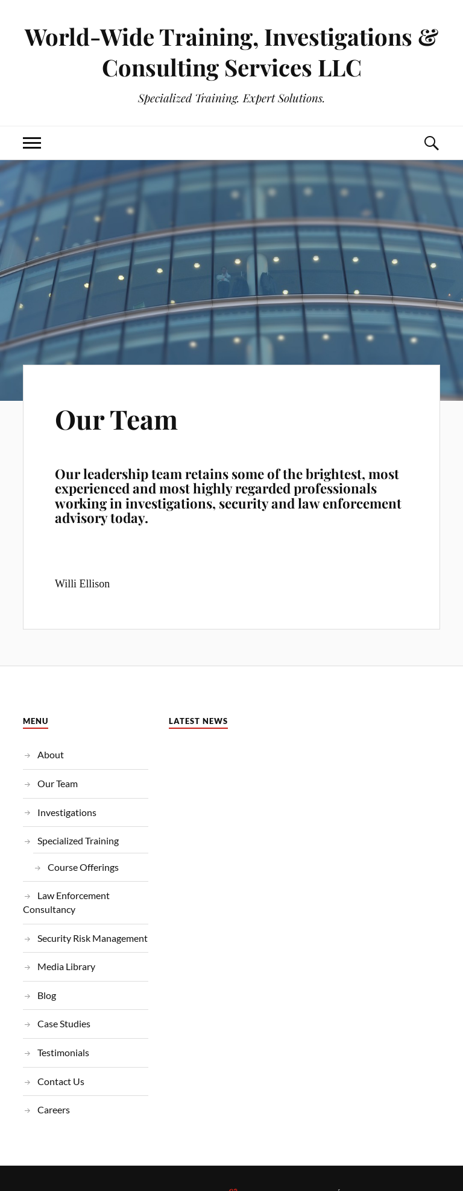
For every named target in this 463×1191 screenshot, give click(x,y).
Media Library (66, 966)
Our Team (116, 418)
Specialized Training (78, 840)
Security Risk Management (92, 938)
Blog (46, 995)
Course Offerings (83, 867)
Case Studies (63, 1023)
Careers (53, 1109)
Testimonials (63, 1052)
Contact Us (60, 1081)
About (50, 754)
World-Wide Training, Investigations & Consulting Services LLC (231, 51)
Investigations (66, 812)
